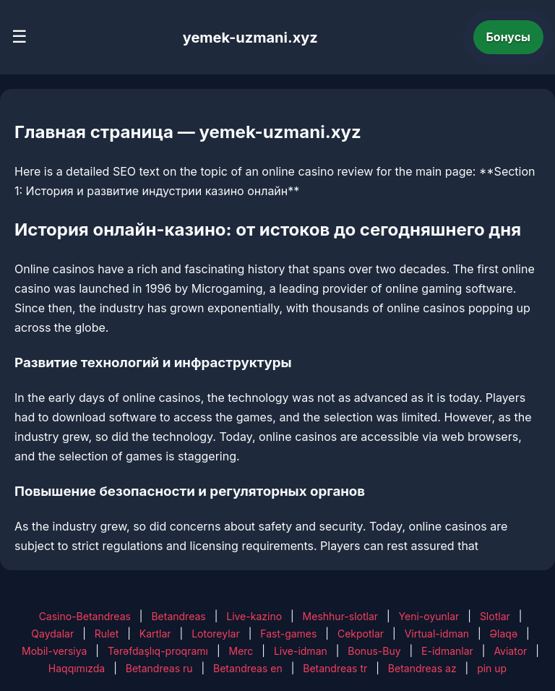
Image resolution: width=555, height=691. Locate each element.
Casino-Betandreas (85, 616)
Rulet (107, 633)
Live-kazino (254, 616)
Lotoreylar (216, 633)
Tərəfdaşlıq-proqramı (158, 651)
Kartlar (155, 633)
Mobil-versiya (54, 651)
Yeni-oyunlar (429, 616)
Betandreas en (248, 668)
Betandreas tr (335, 668)
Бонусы (508, 37)
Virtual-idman (437, 633)
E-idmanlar (447, 651)
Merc (241, 651)
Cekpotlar (360, 633)
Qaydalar (52, 633)
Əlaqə (503, 633)
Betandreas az (422, 668)
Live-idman (300, 651)
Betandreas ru (159, 668)
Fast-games (288, 633)
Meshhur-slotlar (340, 616)
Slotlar (495, 616)
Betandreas (178, 616)
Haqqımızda (76, 668)
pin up (492, 668)
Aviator (510, 651)
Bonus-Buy (374, 651)
